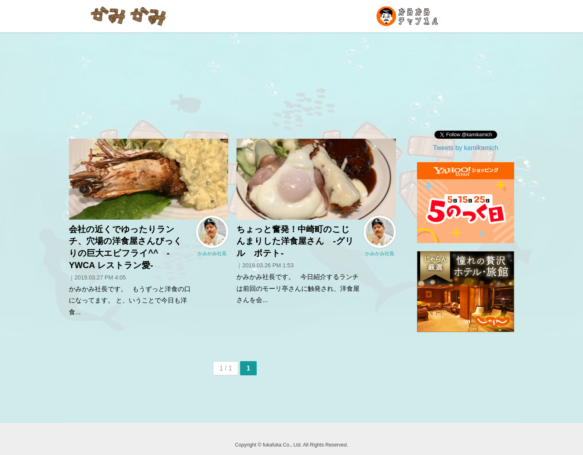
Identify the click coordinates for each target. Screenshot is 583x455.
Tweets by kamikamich (465, 147)
